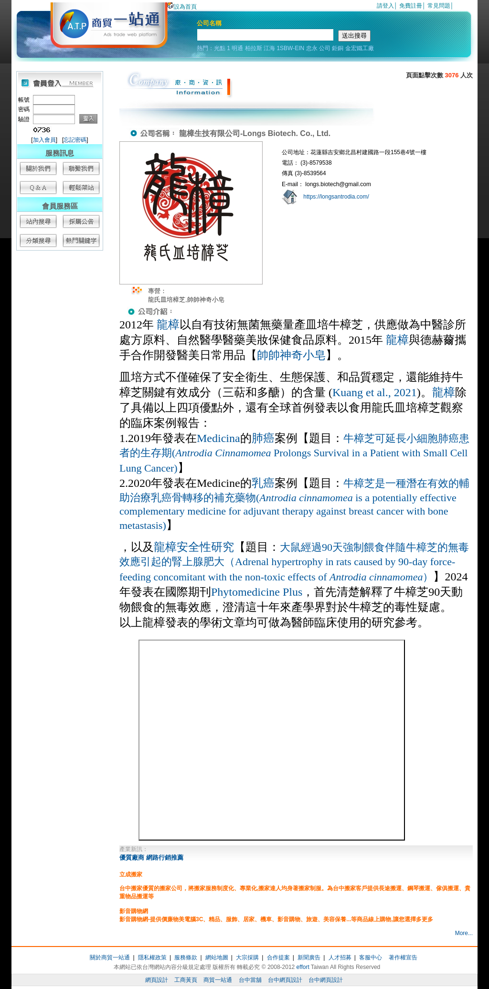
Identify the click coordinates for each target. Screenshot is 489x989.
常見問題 (438, 5)
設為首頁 (182, 6)
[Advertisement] (59, 401)
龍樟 (168, 324)
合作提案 (278, 957)
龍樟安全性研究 (194, 547)
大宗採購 (247, 957)
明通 (237, 48)
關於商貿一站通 (110, 957)
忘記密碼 (75, 140)
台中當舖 (250, 980)
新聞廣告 (309, 957)
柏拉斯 (253, 48)
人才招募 (340, 957)
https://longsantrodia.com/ (336, 196)
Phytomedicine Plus (256, 592)
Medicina (218, 438)
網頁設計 (156, 980)
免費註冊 (410, 5)
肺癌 (263, 438)
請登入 (385, 5)
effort (303, 967)
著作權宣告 (403, 957)
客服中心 (370, 957)
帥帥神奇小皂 (291, 355)
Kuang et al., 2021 (374, 392)
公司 (324, 48)
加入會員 (44, 140)
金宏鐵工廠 (359, 48)
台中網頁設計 (285, 980)
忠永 (312, 48)
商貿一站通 (217, 980)
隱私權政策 (152, 957)
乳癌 (263, 483)
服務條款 (185, 957)
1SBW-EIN (290, 48)
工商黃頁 (185, 980)
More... (464, 933)
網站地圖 (216, 957)
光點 (219, 48)
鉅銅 (337, 48)
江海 (269, 48)
